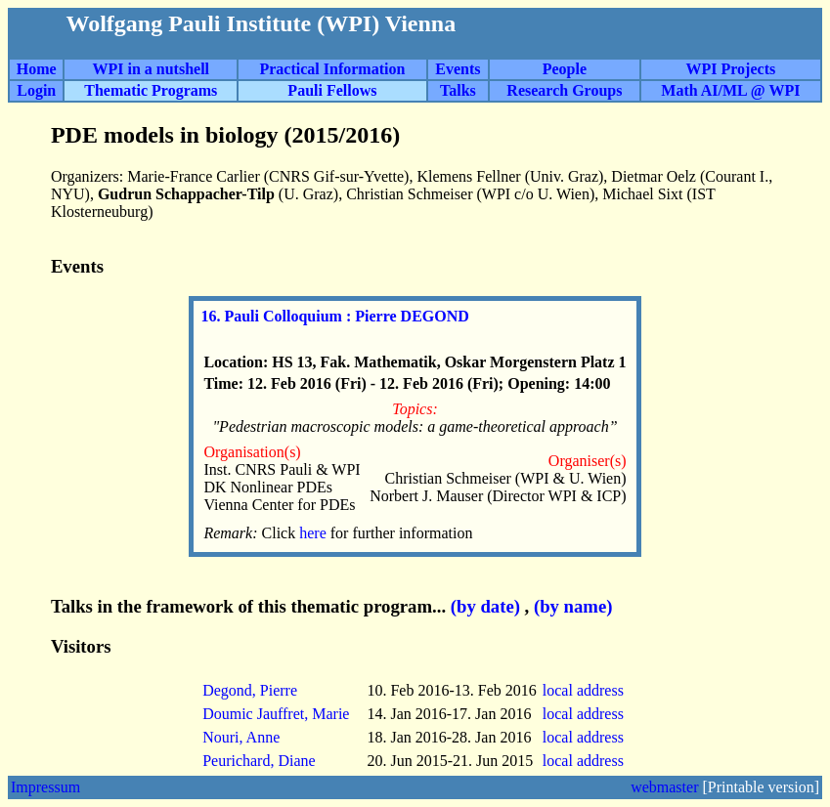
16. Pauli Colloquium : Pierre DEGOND (334, 316)
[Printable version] (760, 787)
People (565, 69)
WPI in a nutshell (150, 69)
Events (457, 69)
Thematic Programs (150, 90)
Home (37, 69)
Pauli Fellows (331, 90)
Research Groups (564, 90)
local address (585, 690)
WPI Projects (731, 69)
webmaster (664, 787)
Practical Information (332, 69)
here (314, 533)
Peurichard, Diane (259, 760)
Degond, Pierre (249, 690)
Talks (458, 90)
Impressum (45, 787)
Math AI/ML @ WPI (730, 90)
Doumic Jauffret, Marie (275, 713)
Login (36, 90)
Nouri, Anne (241, 737)
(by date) (485, 606)
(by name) (573, 606)
